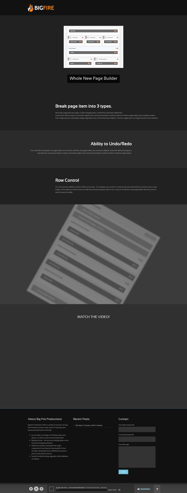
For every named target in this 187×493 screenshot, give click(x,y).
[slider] (81, 490)
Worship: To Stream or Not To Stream (89, 425)
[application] (93, 489)
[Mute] (138, 489)
